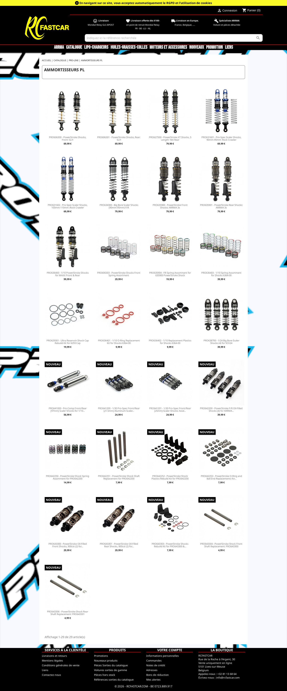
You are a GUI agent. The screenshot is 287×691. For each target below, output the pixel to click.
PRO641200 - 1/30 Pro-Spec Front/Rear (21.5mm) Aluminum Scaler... (119, 409)
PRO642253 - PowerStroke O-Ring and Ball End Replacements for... (221, 477)
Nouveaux (196, 47)
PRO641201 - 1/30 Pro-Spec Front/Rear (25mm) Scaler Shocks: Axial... (170, 409)
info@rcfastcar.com (228, 677)
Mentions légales (52, 660)
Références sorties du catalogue (114, 679)
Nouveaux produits (106, 660)
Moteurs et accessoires (168, 47)
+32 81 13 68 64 (226, 674)
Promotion (214, 47)
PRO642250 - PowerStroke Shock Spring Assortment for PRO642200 (67, 477)
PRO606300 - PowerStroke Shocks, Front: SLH (67, 138)
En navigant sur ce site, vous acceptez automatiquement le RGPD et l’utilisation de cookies (145, 3)
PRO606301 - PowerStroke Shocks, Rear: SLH (118, 138)
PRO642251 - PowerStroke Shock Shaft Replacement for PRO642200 (119, 477)
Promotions (101, 655)
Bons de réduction (157, 675)
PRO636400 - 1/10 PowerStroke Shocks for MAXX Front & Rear (68, 274)
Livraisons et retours (54, 655)
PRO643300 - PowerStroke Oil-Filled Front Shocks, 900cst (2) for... (68, 545)
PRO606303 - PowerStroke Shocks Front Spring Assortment (118, 274)
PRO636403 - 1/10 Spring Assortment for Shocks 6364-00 (221, 274)
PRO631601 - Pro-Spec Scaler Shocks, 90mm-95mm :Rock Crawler (221, 138)
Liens (229, 47)
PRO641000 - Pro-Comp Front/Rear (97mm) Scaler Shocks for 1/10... (68, 409)
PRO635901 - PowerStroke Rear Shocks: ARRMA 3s (221, 206)
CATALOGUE (74, 47)
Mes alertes (153, 679)
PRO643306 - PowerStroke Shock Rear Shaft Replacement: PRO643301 (67, 612)
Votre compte (169, 650)
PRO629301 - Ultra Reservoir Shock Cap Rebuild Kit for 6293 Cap (67, 341)
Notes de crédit (155, 665)
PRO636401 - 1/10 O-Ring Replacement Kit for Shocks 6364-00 (119, 341)
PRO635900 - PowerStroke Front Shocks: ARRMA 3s (170, 206)
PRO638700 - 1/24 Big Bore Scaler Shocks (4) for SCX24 (221, 341)
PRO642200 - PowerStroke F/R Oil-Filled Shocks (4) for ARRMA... (221, 409)
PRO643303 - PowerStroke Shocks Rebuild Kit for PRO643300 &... (170, 545)
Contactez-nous (51, 675)
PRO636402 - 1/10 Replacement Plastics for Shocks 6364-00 (170, 341)
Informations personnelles (162, 655)
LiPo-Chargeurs (96, 47)
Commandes (154, 660)
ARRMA (59, 47)
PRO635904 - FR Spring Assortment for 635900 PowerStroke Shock (170, 274)
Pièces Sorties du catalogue (111, 665)
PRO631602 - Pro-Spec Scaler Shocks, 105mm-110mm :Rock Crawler (67, 206)
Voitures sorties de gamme (110, 670)
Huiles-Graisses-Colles (129, 47)
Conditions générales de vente (60, 665)
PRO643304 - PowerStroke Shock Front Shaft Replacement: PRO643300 (221, 545)
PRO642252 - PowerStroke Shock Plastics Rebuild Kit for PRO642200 (170, 477)
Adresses (151, 670)
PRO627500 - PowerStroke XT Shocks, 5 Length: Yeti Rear (170, 138)
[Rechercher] (174, 38)
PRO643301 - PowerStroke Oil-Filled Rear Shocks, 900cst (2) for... (119, 545)
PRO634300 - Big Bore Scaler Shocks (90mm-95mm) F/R (119, 206)
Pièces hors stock (104, 675)
